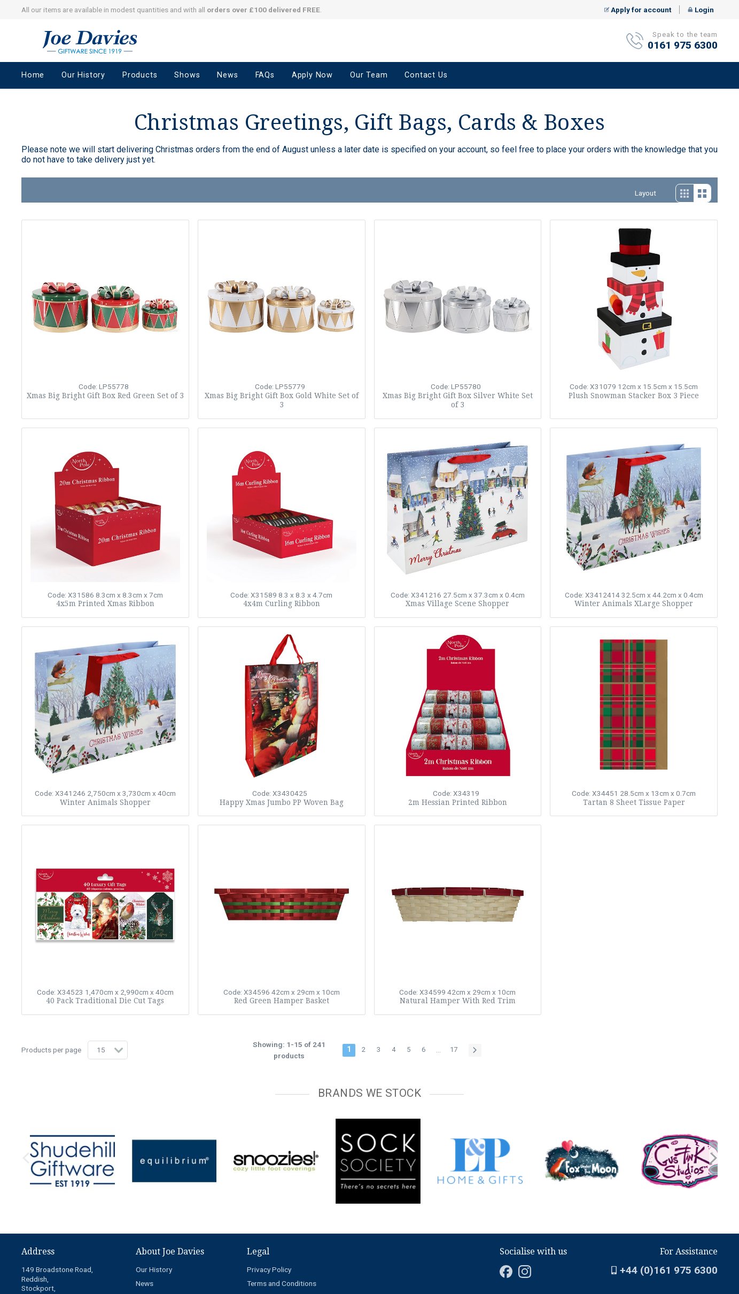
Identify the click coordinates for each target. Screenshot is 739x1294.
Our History (83, 75)
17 (453, 1049)
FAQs (265, 75)
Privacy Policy (269, 1269)
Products (139, 75)
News (227, 75)
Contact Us (425, 75)
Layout (645, 193)
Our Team (368, 75)
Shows (187, 75)
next (713, 1158)
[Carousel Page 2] (31, 1116)
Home (32, 75)
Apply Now (312, 75)
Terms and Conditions (281, 1283)
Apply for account (638, 9)
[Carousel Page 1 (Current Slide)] (24, 1116)
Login (701, 9)
